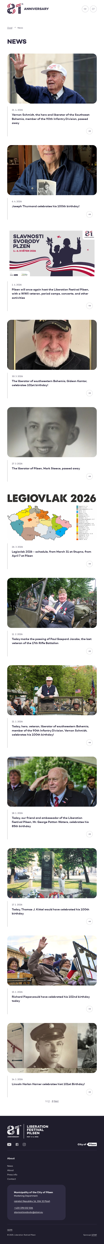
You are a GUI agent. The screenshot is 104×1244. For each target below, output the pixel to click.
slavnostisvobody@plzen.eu (28, 1212)
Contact (11, 1179)
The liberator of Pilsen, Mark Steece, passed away (46, 468)
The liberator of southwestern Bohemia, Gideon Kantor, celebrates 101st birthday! (49, 383)
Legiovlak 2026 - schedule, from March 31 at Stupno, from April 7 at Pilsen (51, 554)
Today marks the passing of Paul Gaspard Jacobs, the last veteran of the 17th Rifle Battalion (51, 641)
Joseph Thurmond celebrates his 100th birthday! (45, 206)
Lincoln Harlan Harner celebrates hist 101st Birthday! (48, 1084)
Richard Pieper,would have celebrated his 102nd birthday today (51, 999)
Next (56, 1101)
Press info (12, 1174)
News (10, 1166)
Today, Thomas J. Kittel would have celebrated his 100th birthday (50, 911)
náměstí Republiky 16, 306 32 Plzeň (32, 1201)
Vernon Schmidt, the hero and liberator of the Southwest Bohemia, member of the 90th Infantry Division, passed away (50, 119)
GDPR (9, 1230)
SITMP (94, 1235)
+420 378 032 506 (23, 1207)
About (10, 1170)
